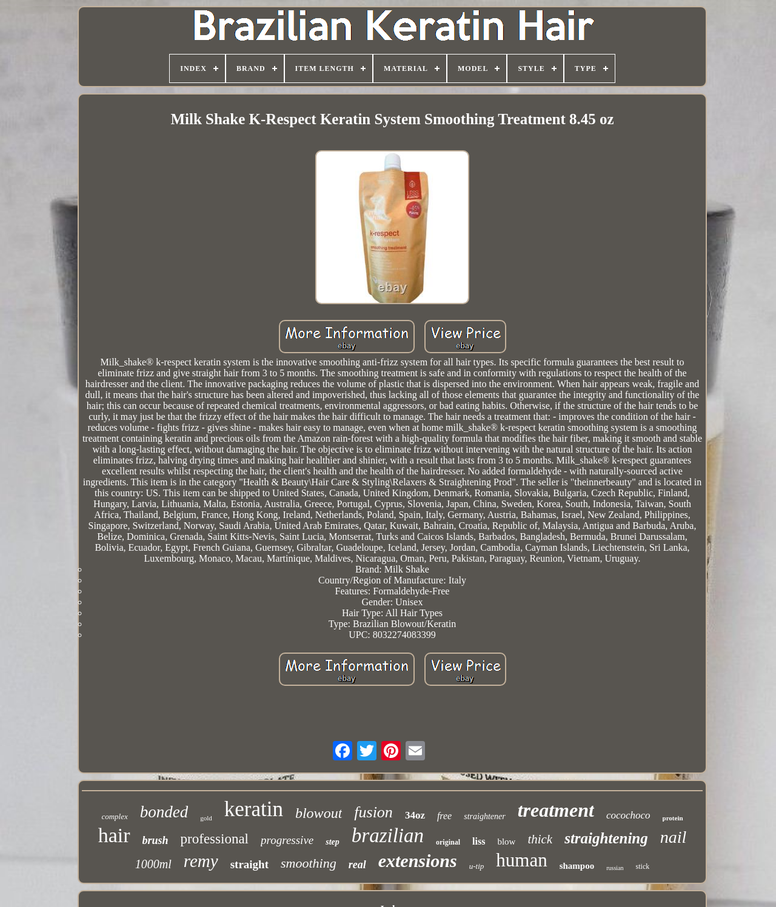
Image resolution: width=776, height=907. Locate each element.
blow (506, 841)
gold (206, 818)
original (448, 842)
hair (114, 835)
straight (249, 864)
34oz (415, 815)
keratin (253, 809)
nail (673, 837)
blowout (318, 813)
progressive (287, 840)
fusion (373, 812)
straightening (606, 838)
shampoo (577, 866)
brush (155, 840)
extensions (417, 861)
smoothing (308, 863)
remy (201, 861)
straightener (484, 816)
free (444, 816)
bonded (164, 812)
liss (478, 841)
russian (614, 868)
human (521, 860)
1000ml (153, 864)
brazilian (388, 835)
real (357, 865)
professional (215, 838)
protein (673, 818)
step (333, 841)
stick (643, 866)
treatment (556, 810)
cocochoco (628, 815)
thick (539, 839)
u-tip (476, 866)
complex (114, 816)
